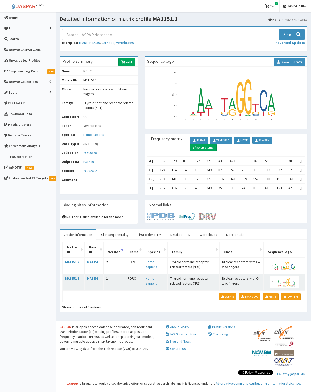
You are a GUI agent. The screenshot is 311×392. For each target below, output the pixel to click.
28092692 (90, 171)
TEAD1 (83, 42)
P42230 (94, 42)
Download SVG (289, 62)
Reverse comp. (203, 147)
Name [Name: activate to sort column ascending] (134, 252)
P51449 (89, 162)
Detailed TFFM (180, 234)
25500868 (90, 153)
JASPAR (199, 140)
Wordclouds (208, 234)
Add (126, 62)
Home (274, 19)
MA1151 (92, 262)
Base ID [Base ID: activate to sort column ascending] (93, 249)
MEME (242, 140)
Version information (78, 234)
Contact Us (176, 349)
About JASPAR (178, 327)
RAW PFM (262, 140)
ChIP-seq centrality (115, 234)
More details (235, 234)
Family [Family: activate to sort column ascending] (177, 252)
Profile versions (221, 327)
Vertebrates (125, 42)
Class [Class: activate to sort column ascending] (228, 252)
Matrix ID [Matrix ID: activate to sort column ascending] (72, 249)
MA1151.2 (72, 262)
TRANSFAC (221, 140)
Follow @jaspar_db (291, 374)
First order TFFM (149, 234)
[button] (61, 6)
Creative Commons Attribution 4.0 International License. (258, 383)
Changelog (218, 334)
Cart (271, 5)
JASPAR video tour (181, 334)
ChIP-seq (108, 42)
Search (292, 34)
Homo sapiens (93, 135)
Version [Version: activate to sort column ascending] (114, 252)
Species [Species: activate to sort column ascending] (154, 252)
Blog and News (178, 341)
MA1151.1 (72, 278)
